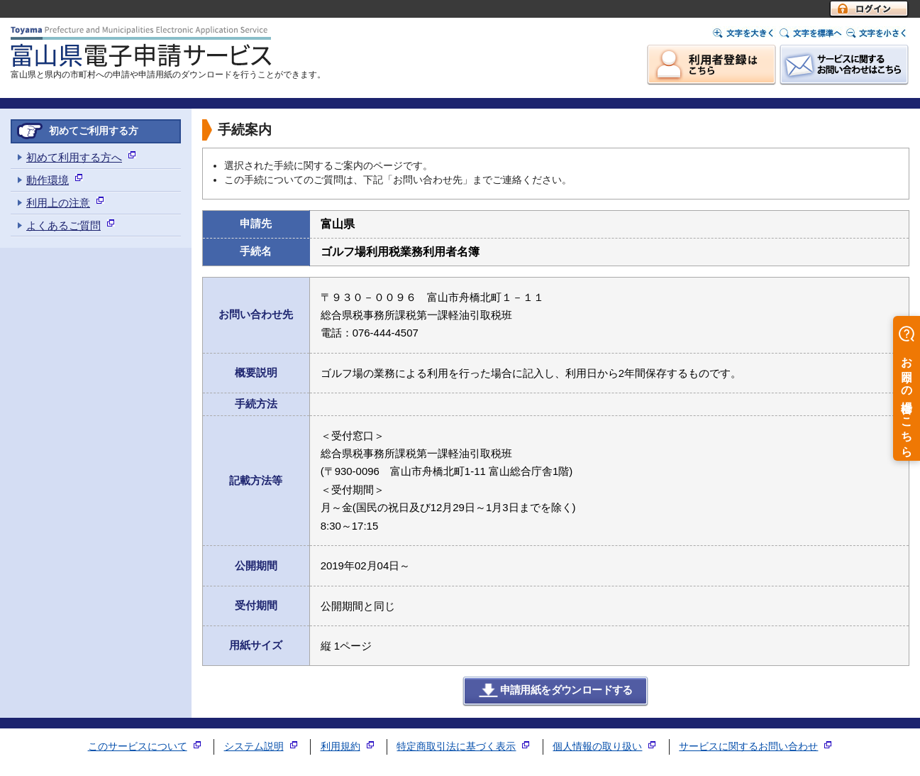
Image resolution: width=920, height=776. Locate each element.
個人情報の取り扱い (597, 746)
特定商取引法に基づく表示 (456, 746)
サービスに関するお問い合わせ (748, 746)
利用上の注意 (58, 203)
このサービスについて (137, 746)
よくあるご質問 (63, 225)
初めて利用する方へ (74, 157)
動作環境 (47, 180)
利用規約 (340, 746)
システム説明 (254, 746)
